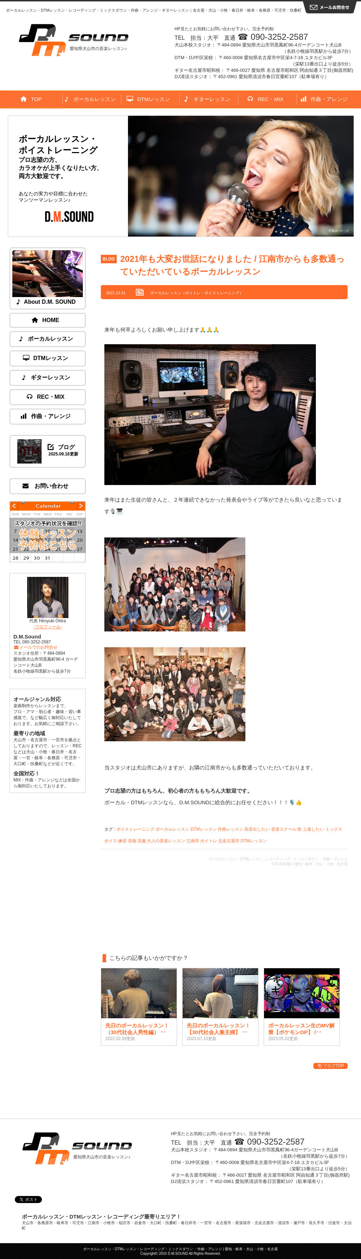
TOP (31, 99)
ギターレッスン (207, 99)
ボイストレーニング (135, 829)
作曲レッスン (230, 829)
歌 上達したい (311, 829)
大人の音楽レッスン (166, 840)
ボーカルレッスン (90, 99)
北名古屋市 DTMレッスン (242, 840)
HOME (45, 320)
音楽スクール (283, 829)
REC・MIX (265, 99)
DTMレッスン (148, 99)
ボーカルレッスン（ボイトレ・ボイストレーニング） (196, 293)
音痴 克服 (137, 840)
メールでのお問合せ (35, 647)
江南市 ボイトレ (201, 840)
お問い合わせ (45, 486)
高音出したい (257, 829)
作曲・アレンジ (324, 99)
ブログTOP (330, 1065)
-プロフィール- (47, 626)
